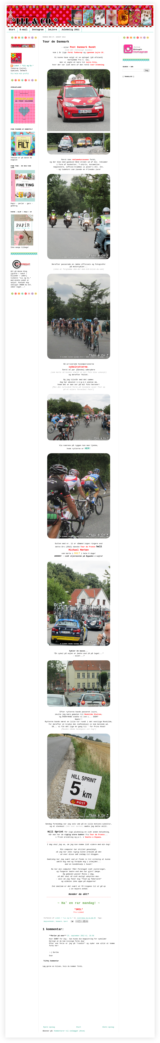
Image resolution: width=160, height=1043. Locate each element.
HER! (88, 448)
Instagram (37, 30)
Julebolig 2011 (70, 30)
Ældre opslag (108, 1027)
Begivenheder (49, 921)
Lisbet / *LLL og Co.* (23, 66)
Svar (51, 956)
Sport (66, 921)
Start (12, 30)
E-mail (23, 30)
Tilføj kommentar (51, 961)
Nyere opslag (49, 1027)
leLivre (52, 30)
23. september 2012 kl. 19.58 (80, 936)
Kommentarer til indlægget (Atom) (69, 1031)
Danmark (59, 921)
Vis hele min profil (20, 74)
